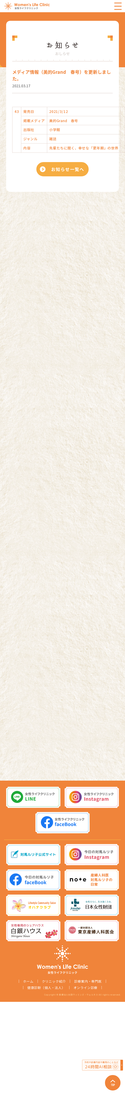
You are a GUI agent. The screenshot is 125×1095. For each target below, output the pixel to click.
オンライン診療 (86, 987)
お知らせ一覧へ (67, 169)
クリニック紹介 (54, 981)
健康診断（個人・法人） (46, 987)
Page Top (113, 1083)
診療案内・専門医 (88, 981)
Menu (118, 6)
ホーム (28, 981)
